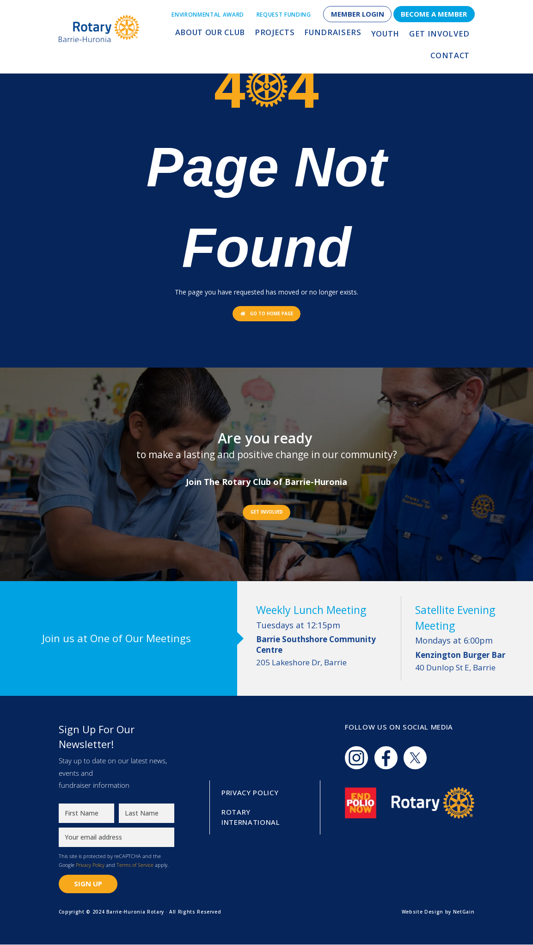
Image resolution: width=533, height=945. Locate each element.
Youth (347, 35)
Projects (247, 35)
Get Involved (397, 35)
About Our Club (187, 35)
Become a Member (434, 13)
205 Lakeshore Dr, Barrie (323, 651)
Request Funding (284, 14)
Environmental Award (208, 14)
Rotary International (250, 817)
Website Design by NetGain (438, 912)
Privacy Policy (90, 865)
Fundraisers (299, 35)
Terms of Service (134, 865)
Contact (452, 35)
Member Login (357, 13)
